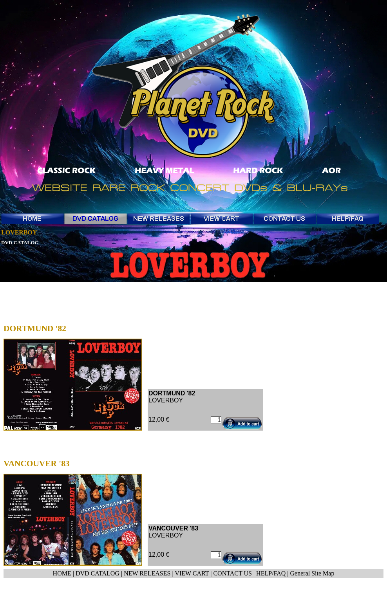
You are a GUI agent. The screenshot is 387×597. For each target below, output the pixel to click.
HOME (62, 573)
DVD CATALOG (97, 573)
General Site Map (312, 573)
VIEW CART (192, 573)
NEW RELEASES (147, 573)
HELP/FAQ (271, 573)
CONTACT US (232, 573)
